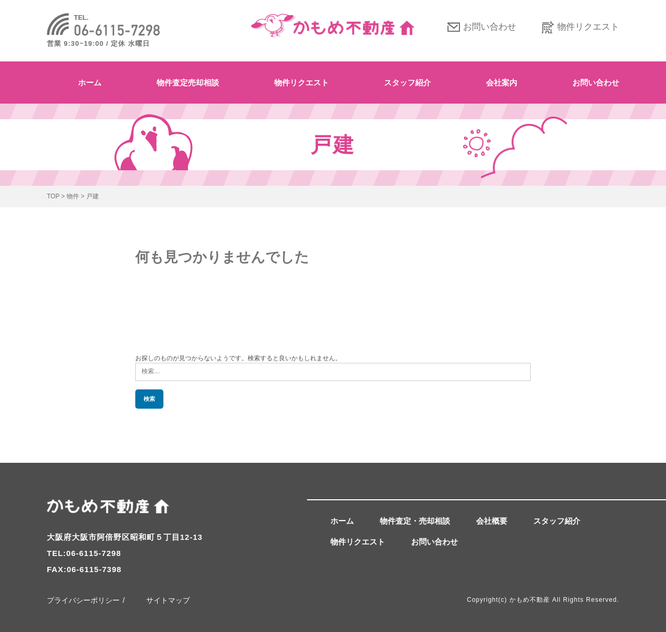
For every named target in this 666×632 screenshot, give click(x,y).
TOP (53, 196)
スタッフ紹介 (407, 82)
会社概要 (491, 520)
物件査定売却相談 (188, 82)
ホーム (89, 82)
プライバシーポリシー (83, 600)
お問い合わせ (489, 27)
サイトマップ (168, 600)
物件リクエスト (588, 27)
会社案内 (501, 82)
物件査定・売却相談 (415, 520)
